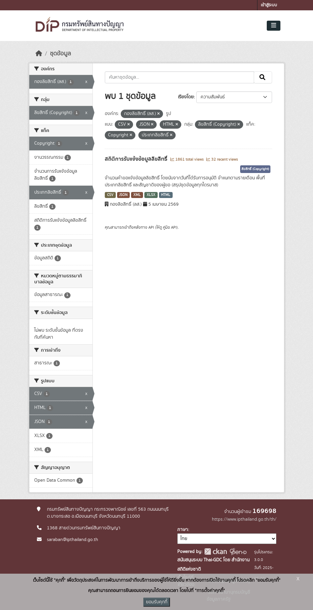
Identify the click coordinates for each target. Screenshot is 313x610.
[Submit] (263, 77)
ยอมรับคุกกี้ (156, 602)
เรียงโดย (186, 97)
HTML (165, 195)
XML (137, 195)
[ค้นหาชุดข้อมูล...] (179, 77)
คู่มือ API (170, 227)
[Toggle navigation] (273, 26)
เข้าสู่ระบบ (269, 5)
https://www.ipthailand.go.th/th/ (244, 519)
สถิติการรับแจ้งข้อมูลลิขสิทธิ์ (137, 159)
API (151, 227)
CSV (110, 195)
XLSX (151, 195)
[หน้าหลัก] (39, 53)
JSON (123, 195)
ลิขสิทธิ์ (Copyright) (255, 169)
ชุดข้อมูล (60, 53)
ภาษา (182, 529)
